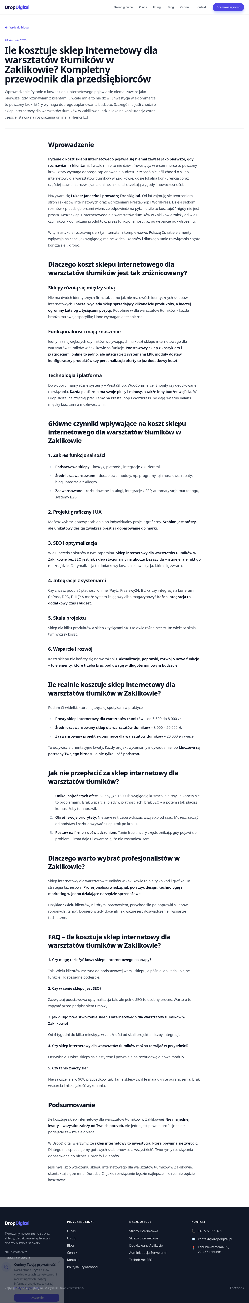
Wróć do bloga (17, 27)
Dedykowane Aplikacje (146, 1245)
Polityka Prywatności (82, 1267)
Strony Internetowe (143, 1231)
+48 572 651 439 (207, 1231)
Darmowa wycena (228, 7)
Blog (171, 7)
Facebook (237, 1288)
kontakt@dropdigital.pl (212, 1239)
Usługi (157, 7)
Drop (17, 7)
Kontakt (201, 7)
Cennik (184, 7)
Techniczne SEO (141, 1260)
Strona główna (123, 7)
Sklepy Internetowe (143, 1238)
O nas (143, 7)
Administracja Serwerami (147, 1252)
